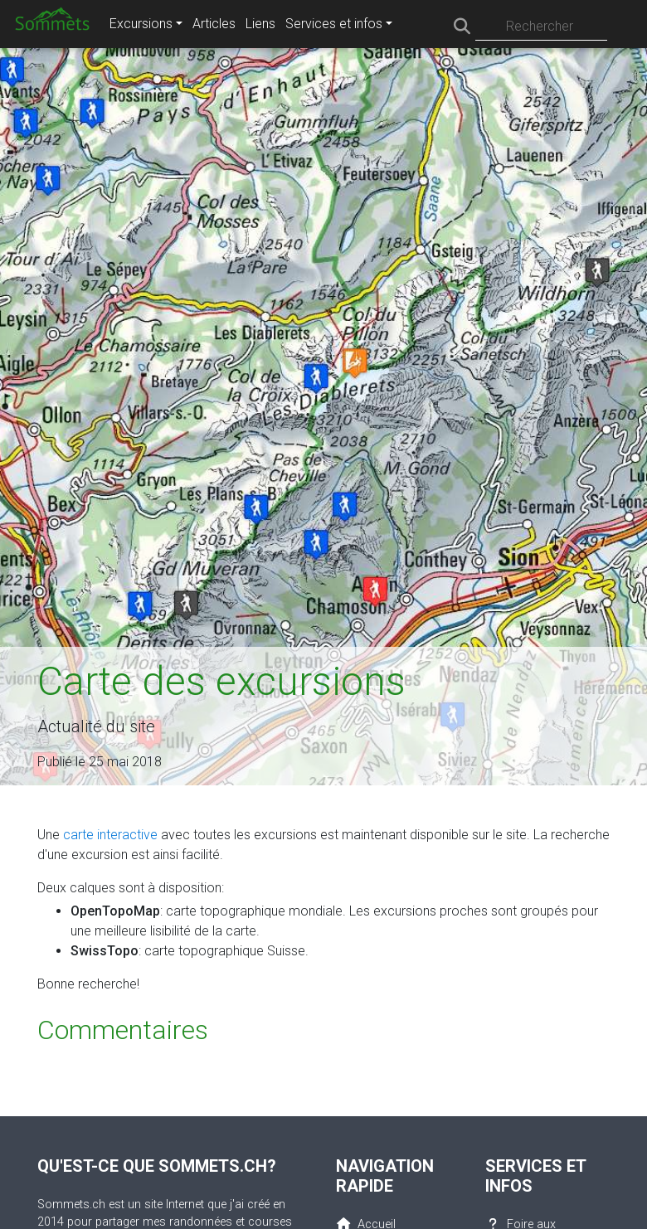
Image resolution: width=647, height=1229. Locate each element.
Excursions (141, 24)
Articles (214, 24)
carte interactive (110, 835)
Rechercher (539, 26)
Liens (260, 24)
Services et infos (333, 24)
